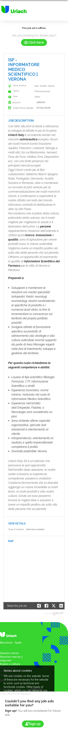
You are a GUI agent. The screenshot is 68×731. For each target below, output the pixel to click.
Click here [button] (34, 42)
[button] (61, 605)
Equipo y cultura (10, 664)
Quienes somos (9, 653)
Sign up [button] (33, 724)
